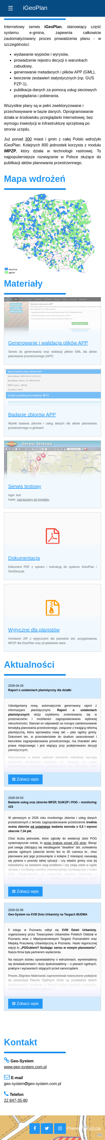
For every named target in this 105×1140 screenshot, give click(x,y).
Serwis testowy (24, 486)
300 (28, 139)
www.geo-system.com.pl (25, 1067)
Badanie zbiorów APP (32, 414)
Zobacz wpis (25, 779)
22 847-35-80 (15, 1100)
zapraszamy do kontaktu (33, 499)
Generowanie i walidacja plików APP (48, 343)
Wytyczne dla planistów (34, 629)
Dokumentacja (24, 558)
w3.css (95, 1128)
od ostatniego (40, 826)
